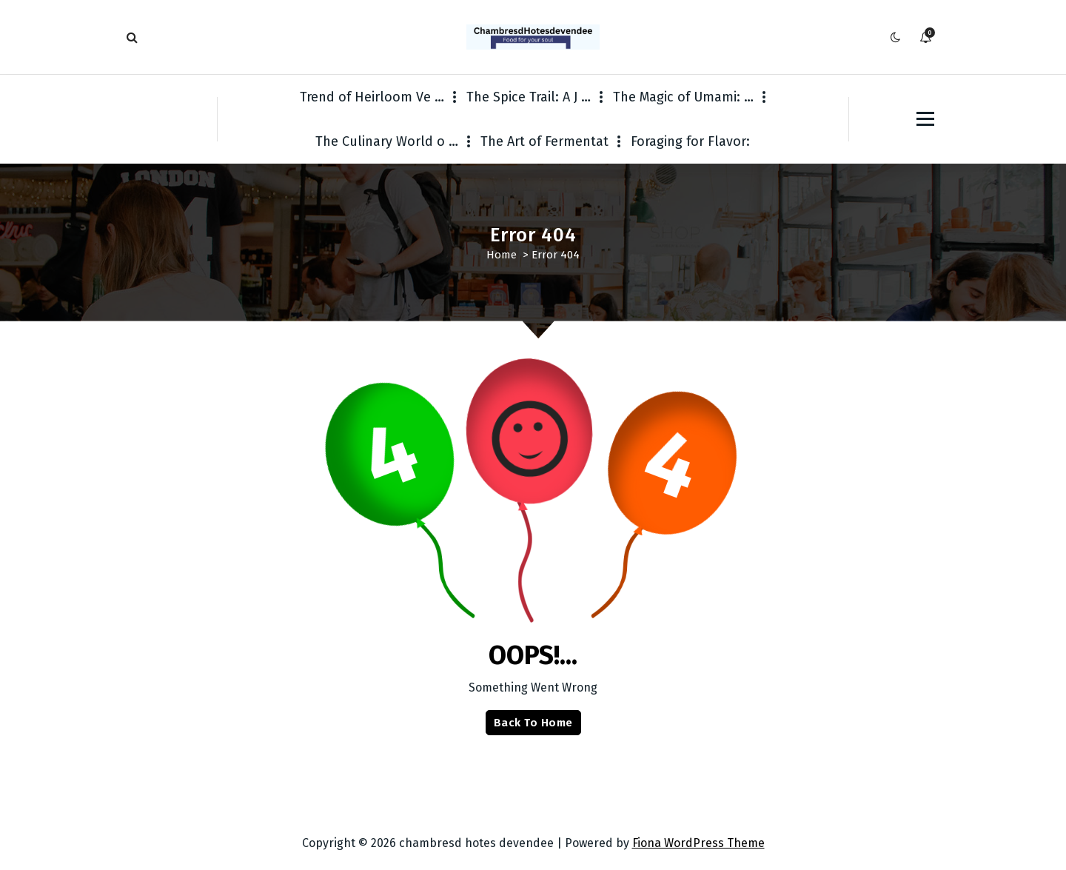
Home (501, 254)
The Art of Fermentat (544, 141)
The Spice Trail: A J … (528, 97)
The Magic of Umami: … (683, 97)
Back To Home (533, 722)
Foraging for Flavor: (690, 141)
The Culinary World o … (386, 141)
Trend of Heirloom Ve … (372, 97)
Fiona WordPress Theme (698, 843)
